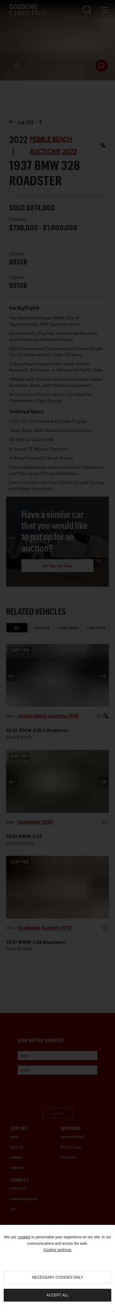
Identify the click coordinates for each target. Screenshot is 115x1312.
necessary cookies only (57, 1277)
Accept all (57, 1295)
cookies (24, 1237)
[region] (57, 1268)
